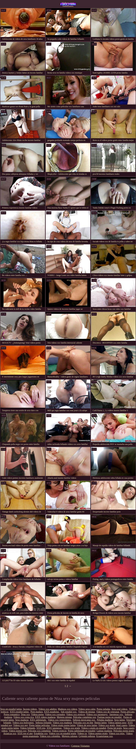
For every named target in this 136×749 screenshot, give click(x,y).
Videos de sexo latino (87, 725)
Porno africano (128, 711)
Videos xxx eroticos (75, 714)
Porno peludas (103, 709)
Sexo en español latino (11, 709)
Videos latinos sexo (117, 722)
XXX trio (40, 728)
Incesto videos (30, 709)
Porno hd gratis (114, 728)
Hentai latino (100, 722)
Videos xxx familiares (68, 4)
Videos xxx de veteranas (107, 711)
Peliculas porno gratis (123, 730)
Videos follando (27, 728)
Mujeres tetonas (64, 717)
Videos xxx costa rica (23, 717)
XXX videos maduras (45, 717)
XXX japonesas (54, 728)
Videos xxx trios (117, 733)
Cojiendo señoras (87, 736)
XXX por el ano (25, 733)
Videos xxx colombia (50, 736)
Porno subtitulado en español (81, 730)
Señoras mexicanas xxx (84, 720)
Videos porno (37, 714)
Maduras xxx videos (67, 709)
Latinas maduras (104, 730)
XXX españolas (52, 711)
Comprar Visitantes (80, 746)
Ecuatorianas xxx (104, 736)
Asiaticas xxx (9, 733)
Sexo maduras (22, 720)
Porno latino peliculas (39, 725)
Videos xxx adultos (47, 709)
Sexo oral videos (120, 709)
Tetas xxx (25, 714)
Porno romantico (12, 714)
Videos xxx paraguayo (97, 714)
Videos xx (82, 733)
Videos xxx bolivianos (23, 722)
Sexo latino (119, 720)
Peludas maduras (105, 720)
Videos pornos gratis (98, 733)
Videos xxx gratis (106, 725)
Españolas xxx (41, 733)
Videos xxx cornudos (55, 714)
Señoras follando (43, 722)
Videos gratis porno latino (63, 725)
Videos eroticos (59, 730)
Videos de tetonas (86, 711)
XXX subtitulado (38, 720)
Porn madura (36, 711)
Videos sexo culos (87, 709)
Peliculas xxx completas (39, 730)
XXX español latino (19, 711)
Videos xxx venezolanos (60, 720)
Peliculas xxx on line (83, 722)
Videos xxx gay (20, 725)
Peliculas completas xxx (84, 717)
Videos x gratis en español (93, 728)
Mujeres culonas (69, 736)
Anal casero (121, 725)
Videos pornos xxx (18, 730)
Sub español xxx (69, 711)
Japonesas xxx (116, 714)
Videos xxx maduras (62, 722)
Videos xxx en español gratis (62, 733)
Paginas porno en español (109, 717)
